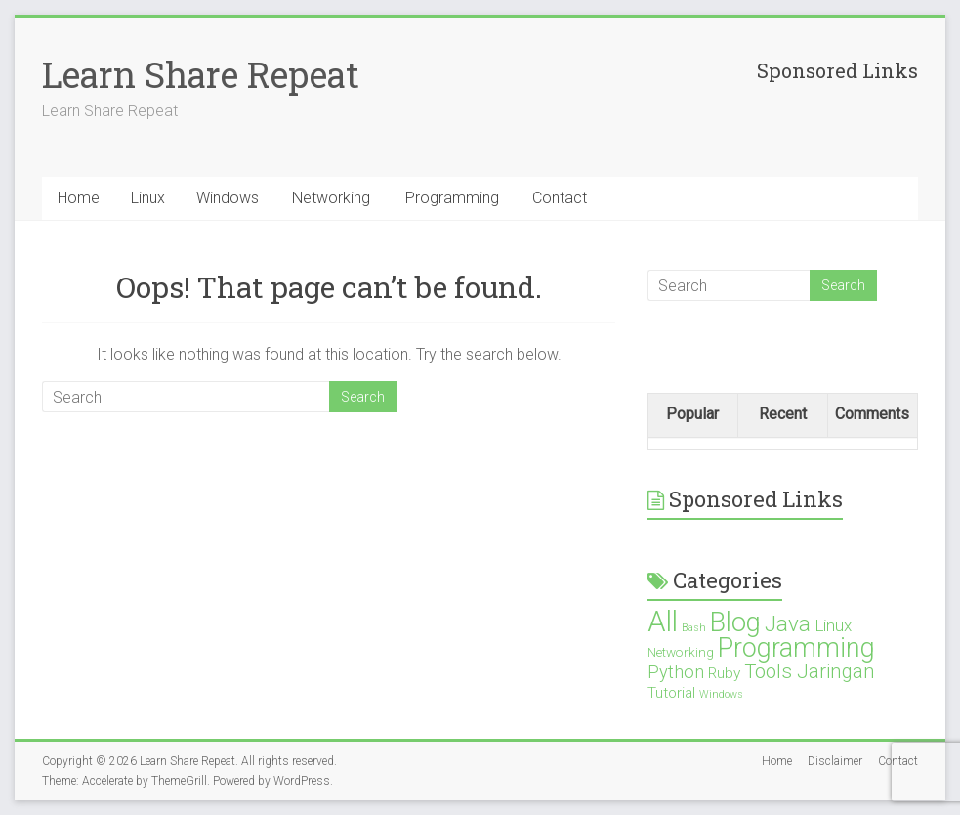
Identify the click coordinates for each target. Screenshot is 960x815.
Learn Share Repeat (200, 74)
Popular (692, 414)
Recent (783, 414)
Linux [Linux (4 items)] (833, 625)
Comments (872, 414)
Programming (452, 198)
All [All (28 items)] (662, 621)
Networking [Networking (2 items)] (680, 652)
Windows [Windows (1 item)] (721, 694)
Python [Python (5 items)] (675, 672)
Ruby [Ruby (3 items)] (724, 673)
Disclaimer (835, 761)
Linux (148, 198)
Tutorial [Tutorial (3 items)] (671, 693)
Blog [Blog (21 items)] (735, 622)
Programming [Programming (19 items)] (796, 648)
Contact (559, 198)
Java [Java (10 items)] (788, 624)
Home (79, 198)
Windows (227, 198)
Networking (331, 198)
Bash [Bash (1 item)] (694, 628)
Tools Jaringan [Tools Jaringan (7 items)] (809, 671)
